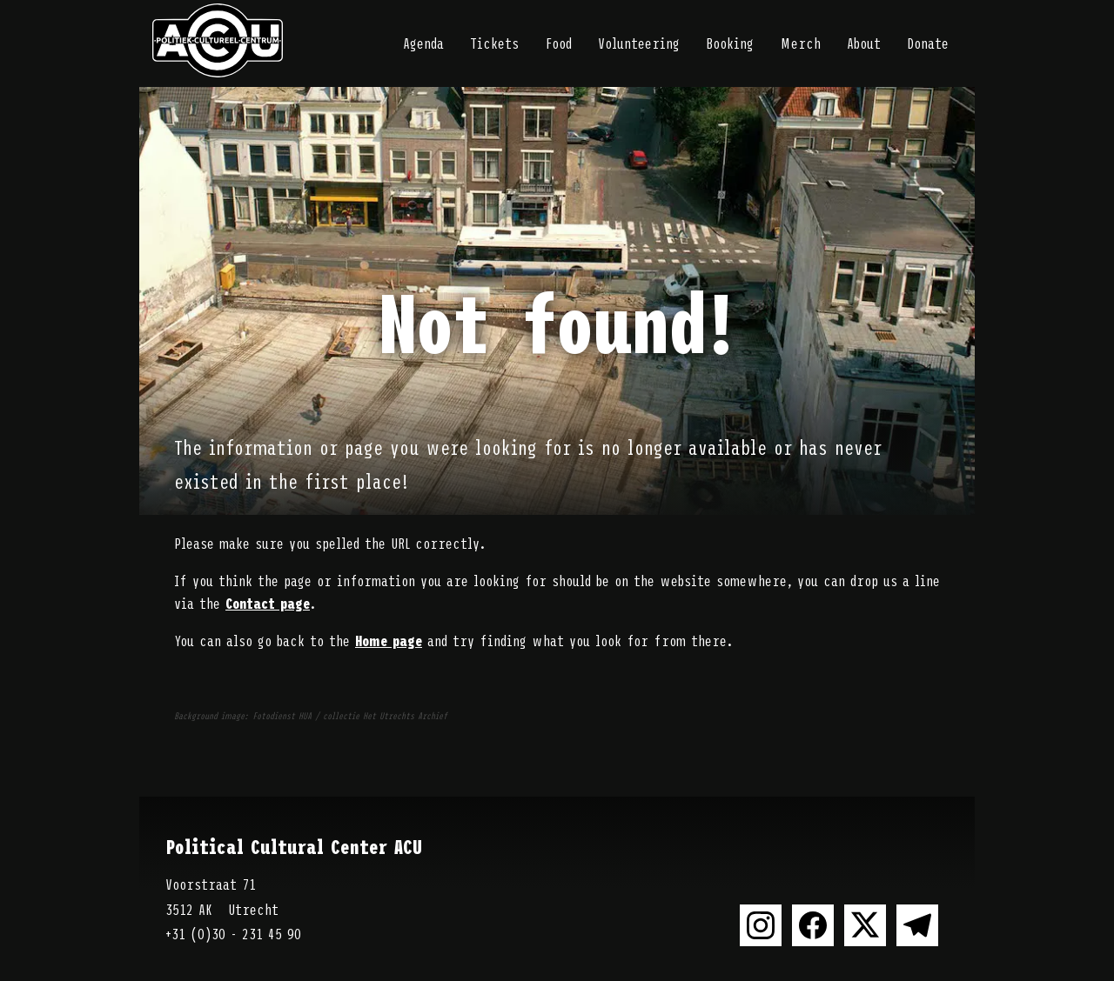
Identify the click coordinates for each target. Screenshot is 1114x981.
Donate (928, 42)
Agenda (423, 42)
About (864, 42)
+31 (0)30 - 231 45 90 (233, 933)
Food (558, 42)
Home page (388, 640)
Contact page (267, 602)
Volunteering (639, 42)
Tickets (494, 42)
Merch (800, 42)
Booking (730, 42)
